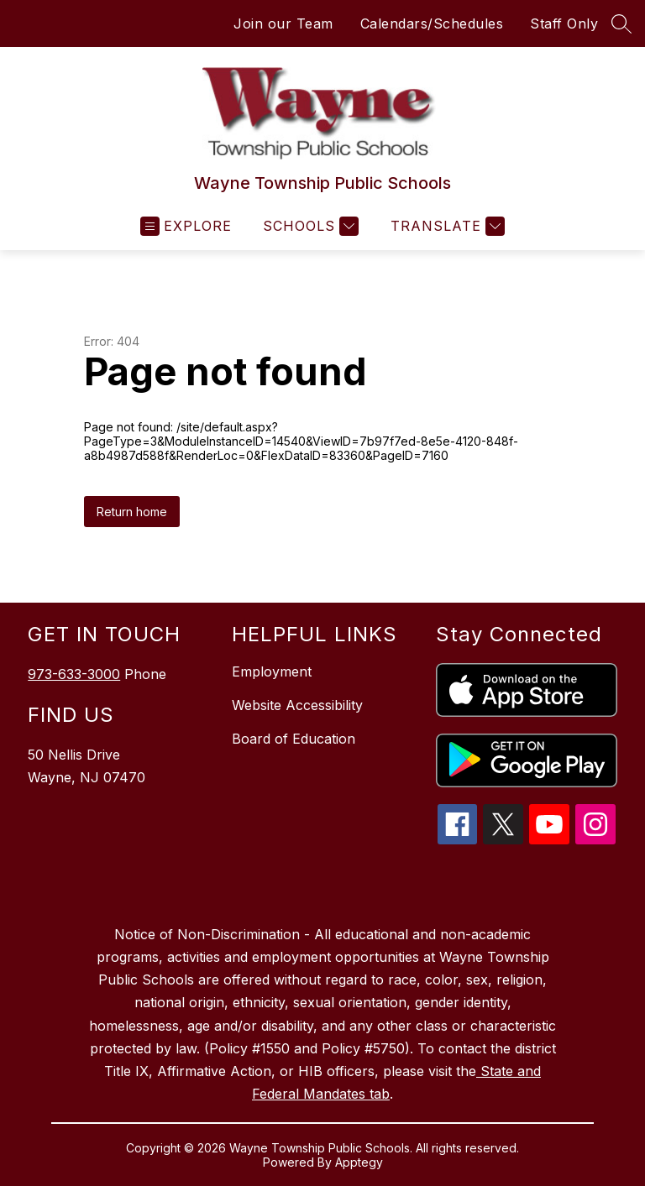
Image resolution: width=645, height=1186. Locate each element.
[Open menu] (186, 226)
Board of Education (293, 738)
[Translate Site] (445, 226)
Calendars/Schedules (432, 23)
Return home (132, 511)
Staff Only (564, 23)
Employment (272, 671)
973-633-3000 (74, 674)
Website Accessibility (297, 705)
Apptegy (359, 1162)
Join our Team (283, 23)
